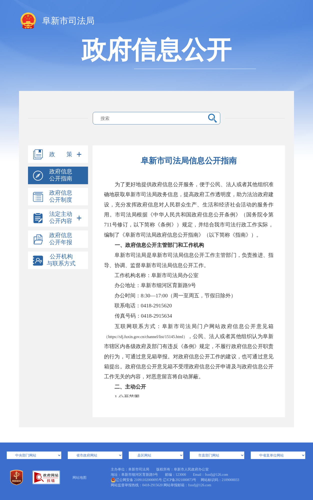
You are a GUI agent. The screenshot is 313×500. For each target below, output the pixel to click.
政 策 (60, 154)
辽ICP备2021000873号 (179, 480)
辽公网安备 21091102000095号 (136, 480)
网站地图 (79, 478)
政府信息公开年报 (60, 238)
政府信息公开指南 (60, 175)
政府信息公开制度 (60, 196)
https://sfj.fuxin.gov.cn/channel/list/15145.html (145, 337)
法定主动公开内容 (60, 217)
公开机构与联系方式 (61, 260)
